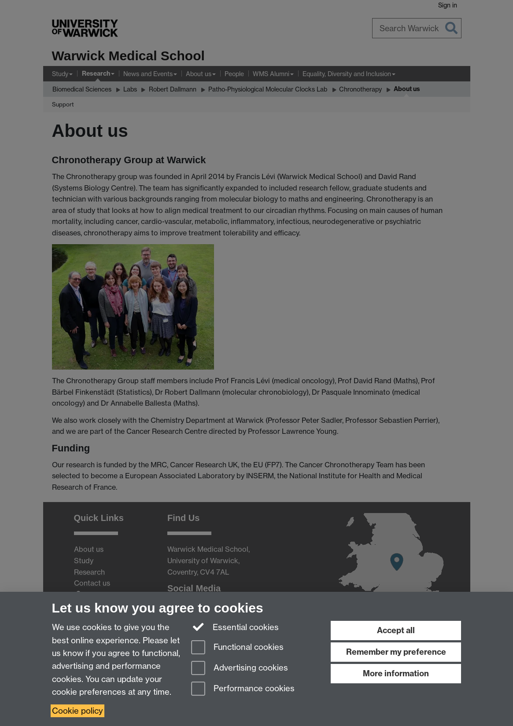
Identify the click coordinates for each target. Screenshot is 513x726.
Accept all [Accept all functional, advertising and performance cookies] (396, 630)
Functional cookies (237, 648)
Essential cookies (235, 626)
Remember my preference (396, 652)
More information (396, 673)
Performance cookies (243, 689)
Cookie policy (77, 711)
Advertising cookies (239, 668)
